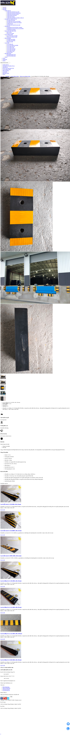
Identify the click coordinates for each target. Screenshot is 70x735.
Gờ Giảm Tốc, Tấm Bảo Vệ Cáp (8, 65)
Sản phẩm (4, 9)
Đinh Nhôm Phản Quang (11, 54)
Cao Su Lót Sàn (9, 52)
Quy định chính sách (6, 690)
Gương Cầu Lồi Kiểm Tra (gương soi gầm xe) (15, 17)
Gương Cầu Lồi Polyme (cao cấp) (13, 11)
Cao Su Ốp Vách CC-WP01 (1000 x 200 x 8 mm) (10, 555)
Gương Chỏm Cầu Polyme (12, 15)
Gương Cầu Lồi (8, 10)
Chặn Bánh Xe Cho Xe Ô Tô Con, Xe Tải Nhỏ (15, 28)
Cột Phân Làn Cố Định (11, 39)
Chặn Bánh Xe (7, 26)
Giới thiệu (4, 8)
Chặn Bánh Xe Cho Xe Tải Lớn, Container (14, 27)
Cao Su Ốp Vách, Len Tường (12, 35)
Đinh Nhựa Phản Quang (11, 55)
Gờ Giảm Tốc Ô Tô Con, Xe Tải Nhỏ (13, 21)
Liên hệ (4, 60)
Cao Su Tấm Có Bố (10, 47)
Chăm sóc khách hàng (6, 688)
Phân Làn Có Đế (10, 41)
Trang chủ (4, 7)
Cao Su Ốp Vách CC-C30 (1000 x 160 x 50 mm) (10, 504)
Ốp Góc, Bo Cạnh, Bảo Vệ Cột (8, 68)
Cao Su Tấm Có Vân (10, 51)
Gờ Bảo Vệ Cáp (10, 23)
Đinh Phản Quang (8, 53)
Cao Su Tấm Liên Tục (11, 46)
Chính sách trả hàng (6, 689)
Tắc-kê (6, 57)
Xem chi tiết (2, 509)
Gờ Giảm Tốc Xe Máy (11, 20)
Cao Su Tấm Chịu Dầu (11, 50)
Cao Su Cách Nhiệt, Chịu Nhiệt (12, 45)
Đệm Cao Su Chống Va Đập (12, 36)
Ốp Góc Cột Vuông (10, 33)
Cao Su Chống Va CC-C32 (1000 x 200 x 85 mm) (10, 607)
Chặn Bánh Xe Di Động (11, 29)
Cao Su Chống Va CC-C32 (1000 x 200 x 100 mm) (11, 633)
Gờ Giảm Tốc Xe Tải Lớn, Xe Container (14, 22)
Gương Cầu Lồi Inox (11, 16)
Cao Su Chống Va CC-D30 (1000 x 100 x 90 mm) (10, 659)
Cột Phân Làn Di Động (11, 40)
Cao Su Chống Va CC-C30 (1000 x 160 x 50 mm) (10, 580)
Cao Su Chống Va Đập (9, 34)
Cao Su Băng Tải (10, 44)
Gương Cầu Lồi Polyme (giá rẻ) (13, 14)
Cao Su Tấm (7, 42)
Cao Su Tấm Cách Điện (11, 48)
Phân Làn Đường (8, 38)
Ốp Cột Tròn (9, 32)
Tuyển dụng (5, 59)
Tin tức (4, 58)
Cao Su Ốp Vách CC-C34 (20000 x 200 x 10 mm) (11, 530)
